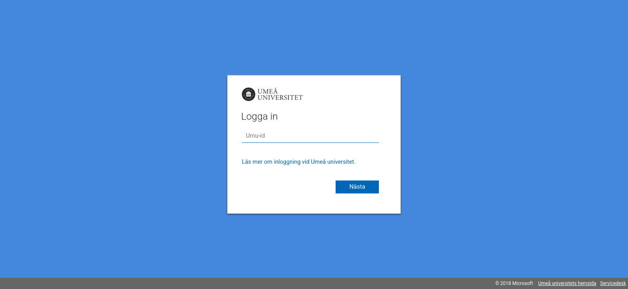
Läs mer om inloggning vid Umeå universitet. (299, 162)
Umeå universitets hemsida (567, 283)
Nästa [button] (357, 186)
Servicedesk (613, 283)
